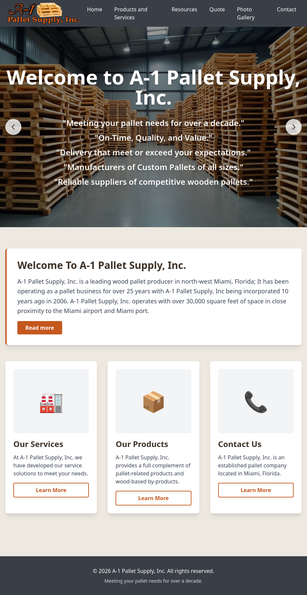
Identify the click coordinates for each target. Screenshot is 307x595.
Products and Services (130, 13)
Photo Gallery (246, 13)
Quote (217, 9)
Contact (286, 9)
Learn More (51, 490)
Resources (184, 9)
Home (94, 9)
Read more (39, 327)
